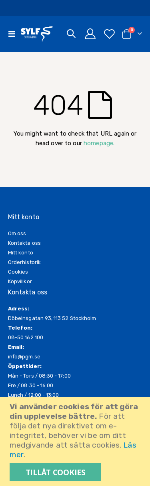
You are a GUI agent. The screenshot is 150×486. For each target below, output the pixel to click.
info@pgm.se (24, 357)
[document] (76, 441)
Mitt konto (20, 253)
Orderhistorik (24, 262)
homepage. (99, 143)
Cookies (18, 272)
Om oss (17, 233)
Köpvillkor (20, 281)
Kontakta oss (24, 243)
